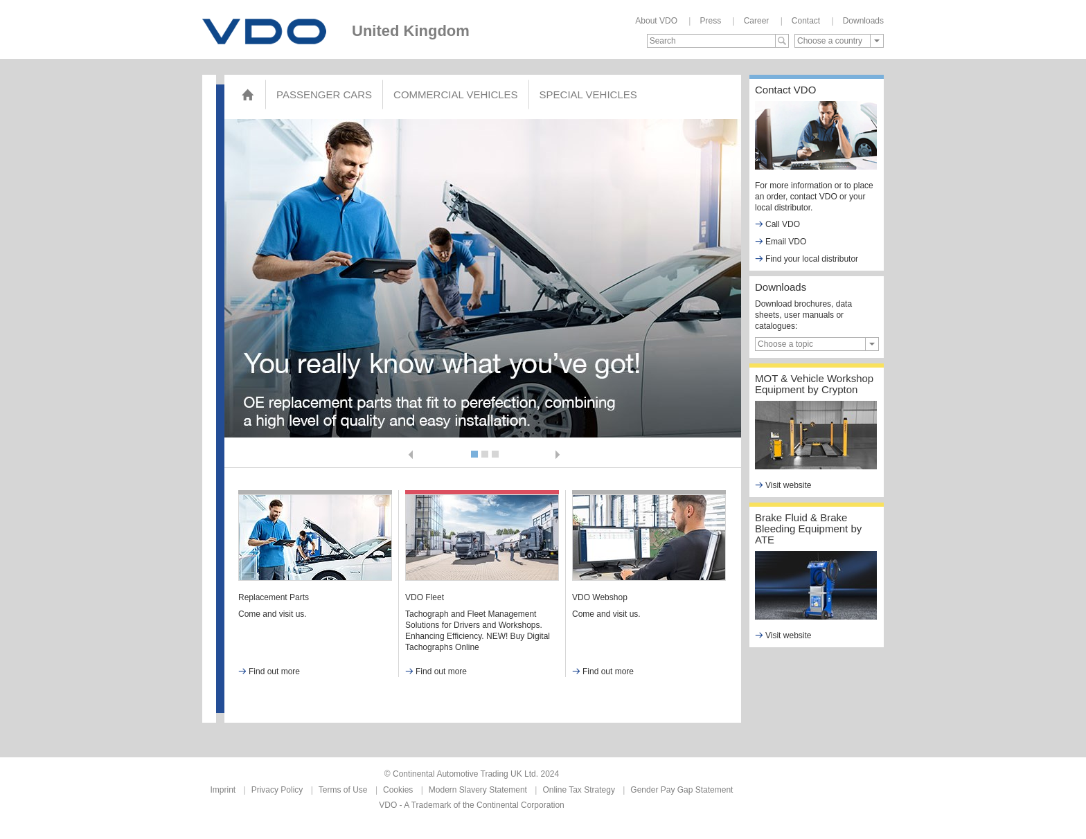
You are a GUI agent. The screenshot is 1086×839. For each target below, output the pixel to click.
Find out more (269, 671)
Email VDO (780, 241)
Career (756, 21)
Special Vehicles (588, 94)
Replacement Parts (273, 597)
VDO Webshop (599, 597)
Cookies (398, 790)
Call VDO (777, 224)
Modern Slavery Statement (478, 790)
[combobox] (839, 41)
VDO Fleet (424, 597)
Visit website (783, 485)
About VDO (656, 21)
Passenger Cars (324, 94)
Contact (806, 21)
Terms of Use (343, 790)
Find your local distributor (806, 258)
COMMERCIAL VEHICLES (455, 94)
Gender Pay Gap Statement (681, 790)
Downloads (863, 21)
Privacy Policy (277, 790)
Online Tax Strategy (578, 790)
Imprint (223, 790)
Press (710, 21)
